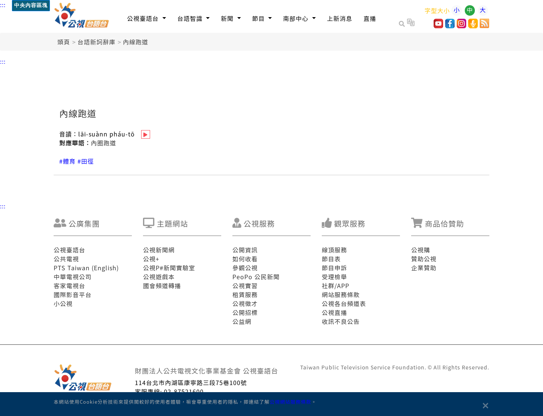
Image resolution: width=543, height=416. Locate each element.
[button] (146, 18)
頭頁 (63, 41)
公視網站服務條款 (290, 401)
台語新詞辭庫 (96, 41)
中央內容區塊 (31, 5)
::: (3, 4)
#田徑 (85, 161)
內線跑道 (135, 41)
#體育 (67, 161)
